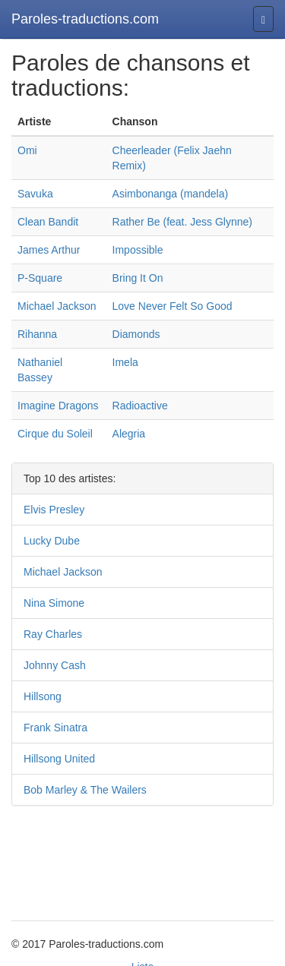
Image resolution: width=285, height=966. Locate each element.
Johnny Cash (55, 665)
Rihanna (37, 334)
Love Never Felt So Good (172, 306)
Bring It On (137, 278)
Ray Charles (53, 634)
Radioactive (140, 405)
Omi (27, 150)
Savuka (35, 194)
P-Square (39, 278)
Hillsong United (59, 759)
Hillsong (43, 696)
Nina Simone (54, 603)
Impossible (137, 250)
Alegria (129, 434)
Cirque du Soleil (55, 434)
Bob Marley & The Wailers (85, 790)
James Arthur (48, 250)
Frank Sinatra (55, 727)
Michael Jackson (57, 306)
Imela (125, 362)
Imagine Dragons (58, 405)
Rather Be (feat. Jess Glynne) (182, 222)
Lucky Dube (52, 541)
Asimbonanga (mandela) (170, 194)
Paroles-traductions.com (85, 19)
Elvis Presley (54, 510)
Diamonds (136, 334)
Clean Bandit (47, 222)
